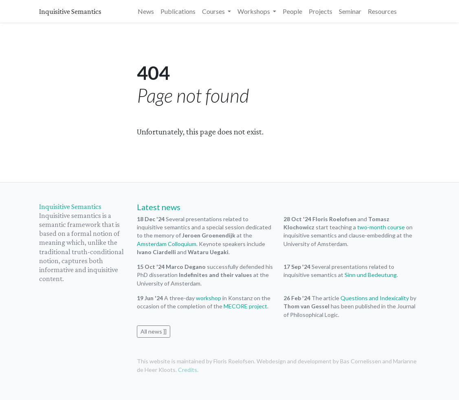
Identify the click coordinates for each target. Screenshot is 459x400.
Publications (177, 11)
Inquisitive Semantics (70, 11)
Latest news (158, 207)
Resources (382, 11)
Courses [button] (214, 11)
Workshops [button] (254, 11)
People (292, 11)
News (146, 11)
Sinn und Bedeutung (371, 274)
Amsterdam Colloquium (166, 243)
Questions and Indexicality (374, 298)
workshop (208, 298)
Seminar (350, 11)
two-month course (381, 227)
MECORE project (245, 306)
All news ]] (154, 331)
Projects (320, 11)
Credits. (188, 369)
